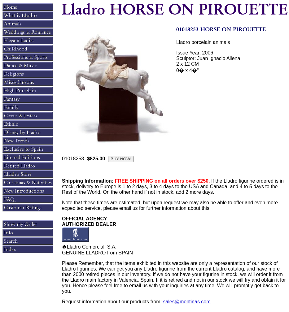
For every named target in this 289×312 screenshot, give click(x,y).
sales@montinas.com (186, 301)
